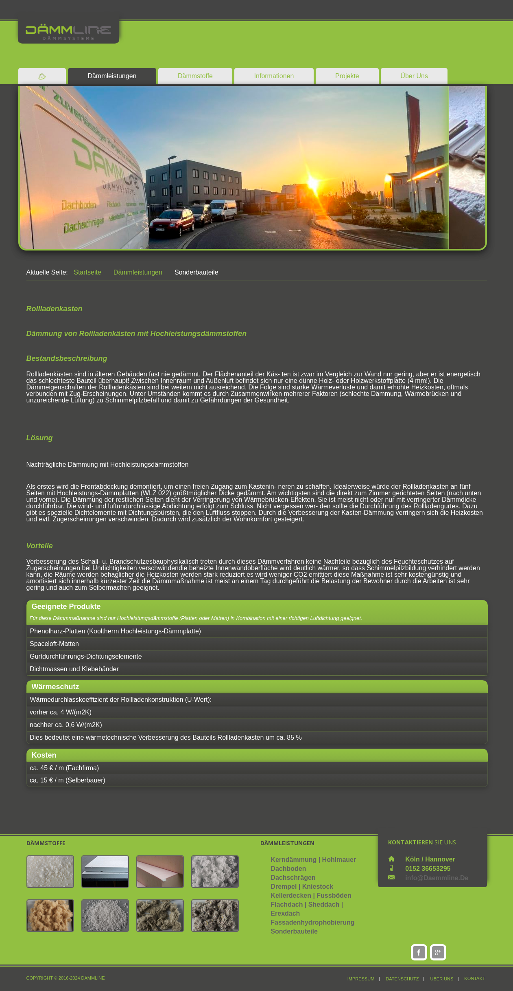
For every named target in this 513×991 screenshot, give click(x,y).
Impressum (361, 979)
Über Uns (414, 76)
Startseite (87, 272)
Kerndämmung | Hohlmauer (313, 859)
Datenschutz (402, 979)
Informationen (274, 76)
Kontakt (474, 978)
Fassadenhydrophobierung (312, 922)
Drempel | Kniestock (302, 886)
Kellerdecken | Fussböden (311, 895)
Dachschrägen (293, 877)
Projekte (347, 76)
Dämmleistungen (111, 76)
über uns (442, 979)
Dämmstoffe (195, 76)
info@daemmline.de (436, 878)
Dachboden (288, 868)
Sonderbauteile (294, 931)
